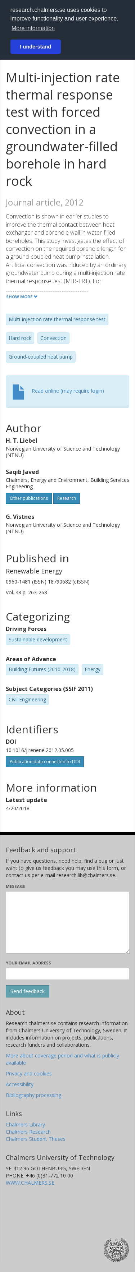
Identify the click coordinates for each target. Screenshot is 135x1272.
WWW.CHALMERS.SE (30, 1182)
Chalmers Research (28, 1131)
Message (15, 886)
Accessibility (19, 1084)
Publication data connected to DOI (45, 762)
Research (66, 498)
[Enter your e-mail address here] (67, 974)
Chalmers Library (25, 1124)
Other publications (29, 498)
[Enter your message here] (67, 922)
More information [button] (33, 28)
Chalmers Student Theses (36, 1138)
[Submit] (27, 991)
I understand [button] (35, 47)
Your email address (28, 962)
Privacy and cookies (29, 1073)
